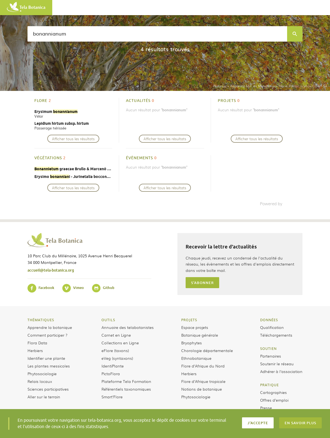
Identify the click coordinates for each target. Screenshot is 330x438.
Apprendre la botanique (50, 327)
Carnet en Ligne (116, 335)
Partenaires (270, 356)
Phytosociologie (42, 373)
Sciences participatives (48, 389)
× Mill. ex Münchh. (242, 85)
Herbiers (35, 350)
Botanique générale (199, 335)
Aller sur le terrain (44, 396)
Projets (189, 319)
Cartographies (273, 392)
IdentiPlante (112, 366)
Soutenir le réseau (277, 363)
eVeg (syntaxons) (117, 358)
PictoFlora (110, 373)
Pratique (269, 384)
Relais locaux (40, 381)
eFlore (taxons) (115, 350)
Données (269, 319)
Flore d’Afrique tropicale (203, 381)
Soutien (268, 348)
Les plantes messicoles (49, 366)
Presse (266, 407)
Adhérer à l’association (281, 371)
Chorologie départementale (207, 350)
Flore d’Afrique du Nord (203, 366)
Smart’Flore (112, 396)
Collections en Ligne (120, 342)
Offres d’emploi (274, 400)
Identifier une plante (46, 358)
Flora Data (37, 342)
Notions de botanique (201, 389)
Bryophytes (191, 342)
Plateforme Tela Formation (126, 381)
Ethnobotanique (196, 358)
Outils (108, 319)
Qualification (272, 327)
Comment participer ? (47, 335)
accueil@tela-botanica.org (51, 270)
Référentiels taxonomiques (126, 389)
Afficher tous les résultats (73, 138)
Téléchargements (276, 335)
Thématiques (41, 319)
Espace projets (194, 327)
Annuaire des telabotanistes (127, 327)
